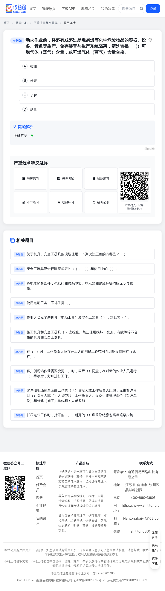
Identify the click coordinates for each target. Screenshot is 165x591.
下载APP (68, 8)
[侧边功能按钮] (155, 547)
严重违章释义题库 (46, 23)
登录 (153, 8)
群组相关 (88, 8)
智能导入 (49, 8)
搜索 (39, 497)
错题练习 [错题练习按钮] (101, 178)
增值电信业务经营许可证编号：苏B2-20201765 (82, 573)
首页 (32, 8)
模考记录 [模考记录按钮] (101, 202)
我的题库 (108, 8)
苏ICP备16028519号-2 (89, 580)
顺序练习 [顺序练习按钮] (30, 178)
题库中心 (21, 23)
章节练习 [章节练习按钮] (30, 202)
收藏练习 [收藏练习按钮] (66, 202)
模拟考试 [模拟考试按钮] (65, 178)
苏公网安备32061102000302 (127, 580)
